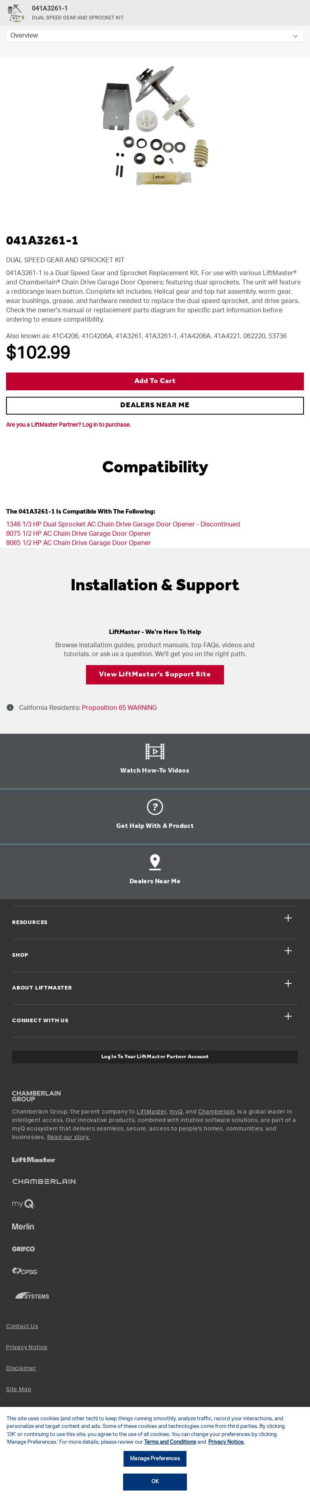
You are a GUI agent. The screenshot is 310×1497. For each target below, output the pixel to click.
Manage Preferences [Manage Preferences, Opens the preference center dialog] (155, 1458)
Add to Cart (155, 381)
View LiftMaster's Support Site (155, 674)
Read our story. (68, 1137)
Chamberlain (216, 1112)
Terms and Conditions (170, 1442)
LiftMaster (152, 1112)
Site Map (18, 1389)
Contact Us (22, 1326)
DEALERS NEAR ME (155, 405)
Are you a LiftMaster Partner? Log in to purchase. (68, 425)
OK (155, 1481)
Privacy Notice (27, 1347)
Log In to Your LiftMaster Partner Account (155, 1056)
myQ (176, 1112)
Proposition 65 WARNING (118, 708)
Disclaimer (21, 1368)
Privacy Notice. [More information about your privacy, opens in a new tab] (226, 1442)
